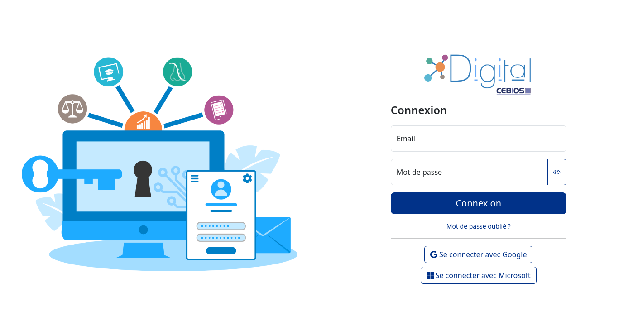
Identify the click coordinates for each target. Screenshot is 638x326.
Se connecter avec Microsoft (479, 275)
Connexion (478, 203)
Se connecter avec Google (478, 254)
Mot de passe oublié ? (478, 226)
